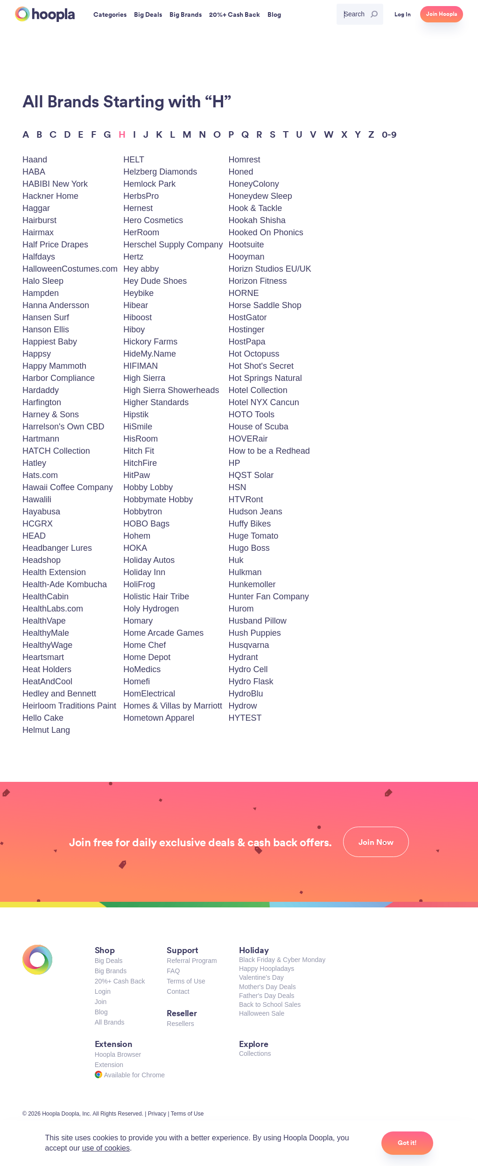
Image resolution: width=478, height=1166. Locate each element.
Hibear (135, 305)
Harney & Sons (50, 414)
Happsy (36, 353)
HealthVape (44, 620)
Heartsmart (43, 657)
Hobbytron (142, 511)
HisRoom (140, 438)
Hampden (40, 293)
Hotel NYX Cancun (264, 402)
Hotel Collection (258, 390)
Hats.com (40, 475)
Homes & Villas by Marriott (172, 705)
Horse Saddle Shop (265, 305)
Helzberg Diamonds (160, 171)
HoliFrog (139, 584)
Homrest (244, 159)
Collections (255, 1053)
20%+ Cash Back (120, 981)
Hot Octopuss (254, 353)
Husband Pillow (258, 620)
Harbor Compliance (58, 378)
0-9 (389, 134)
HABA (33, 171)
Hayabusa (41, 511)
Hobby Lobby (148, 487)
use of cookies (106, 1148)
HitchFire (140, 463)
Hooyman (247, 256)
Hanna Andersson (55, 305)
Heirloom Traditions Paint (69, 705)
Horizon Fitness (258, 281)
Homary (138, 620)
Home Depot (146, 657)
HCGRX (37, 523)
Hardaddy (40, 390)
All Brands (110, 1022)
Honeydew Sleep (260, 196)
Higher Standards (156, 402)
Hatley (34, 463)
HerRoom (141, 232)
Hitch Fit (138, 451)
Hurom (241, 608)
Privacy (157, 1113)
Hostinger (247, 329)
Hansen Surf (45, 317)
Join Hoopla (441, 14)
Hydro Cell (248, 669)
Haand (34, 159)
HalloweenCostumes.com (70, 269)
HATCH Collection (56, 451)
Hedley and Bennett (59, 693)
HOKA (135, 548)
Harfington (41, 402)
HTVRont (246, 499)
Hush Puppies (255, 633)
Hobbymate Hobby (158, 499)
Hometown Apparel (158, 718)
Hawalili (36, 499)
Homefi (136, 681)
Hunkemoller (252, 584)
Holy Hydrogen (151, 608)
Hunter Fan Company (269, 596)
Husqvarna (249, 645)
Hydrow (243, 705)
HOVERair (248, 438)
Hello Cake (42, 718)
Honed (241, 171)
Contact (178, 991)
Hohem (136, 536)
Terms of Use (186, 981)
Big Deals (109, 960)
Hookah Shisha (257, 220)
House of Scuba (258, 426)
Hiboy (134, 329)
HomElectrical (149, 693)
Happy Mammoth (54, 366)
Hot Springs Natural (265, 378)
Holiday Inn (144, 572)
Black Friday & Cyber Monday (282, 959)
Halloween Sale (261, 1013)
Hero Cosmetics (153, 220)
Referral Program (192, 960)
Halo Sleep (42, 281)
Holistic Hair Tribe (156, 596)
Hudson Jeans (255, 511)
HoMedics (142, 669)
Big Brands (111, 971)
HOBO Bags (146, 523)
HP (234, 463)
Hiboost (137, 317)
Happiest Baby (49, 341)
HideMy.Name (149, 353)
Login (103, 991)
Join (101, 1001)
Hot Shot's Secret (261, 366)
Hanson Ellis (45, 329)
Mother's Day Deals (267, 986)
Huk (236, 560)
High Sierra (144, 378)
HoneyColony (254, 184)
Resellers (180, 1023)
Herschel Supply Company (173, 244)
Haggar (36, 208)
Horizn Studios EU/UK (270, 269)
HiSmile (137, 426)
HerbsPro (141, 196)
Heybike (138, 293)
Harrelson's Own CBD (63, 426)
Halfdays (38, 256)
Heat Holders (46, 669)
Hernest (138, 208)
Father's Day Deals (267, 995)
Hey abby (141, 269)
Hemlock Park (149, 184)
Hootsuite (246, 244)
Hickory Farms (150, 341)
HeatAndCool (47, 681)
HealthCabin (45, 596)
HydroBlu (246, 693)
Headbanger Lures (57, 548)
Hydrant (243, 657)
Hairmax (38, 232)
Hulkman (245, 572)
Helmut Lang (46, 730)
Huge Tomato (254, 536)
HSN (237, 487)
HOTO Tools (251, 414)
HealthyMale (45, 633)
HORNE (244, 293)
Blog (101, 1012)
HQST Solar (251, 475)
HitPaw (136, 475)
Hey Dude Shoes (155, 281)
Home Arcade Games (163, 633)
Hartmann (40, 438)
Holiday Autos (149, 560)
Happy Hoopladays (266, 968)
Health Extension (54, 572)
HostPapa (247, 341)
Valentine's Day (261, 977)
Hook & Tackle (255, 208)
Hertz (133, 256)
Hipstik (135, 414)
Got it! (407, 1142)
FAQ (173, 971)
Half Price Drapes (55, 244)
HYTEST (245, 718)
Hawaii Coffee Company (67, 487)
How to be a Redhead (269, 451)
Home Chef (144, 645)
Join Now (376, 842)
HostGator (248, 317)
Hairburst (39, 220)
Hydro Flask (251, 681)
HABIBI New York (55, 184)
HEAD (34, 536)
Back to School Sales (270, 1004)
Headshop (41, 560)
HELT (133, 159)
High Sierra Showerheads (171, 390)
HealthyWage (47, 645)
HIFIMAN (140, 366)
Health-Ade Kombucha (64, 584)
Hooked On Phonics (266, 232)
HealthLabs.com (52, 608)
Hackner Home (50, 196)
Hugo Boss (249, 548)
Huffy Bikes (250, 523)
